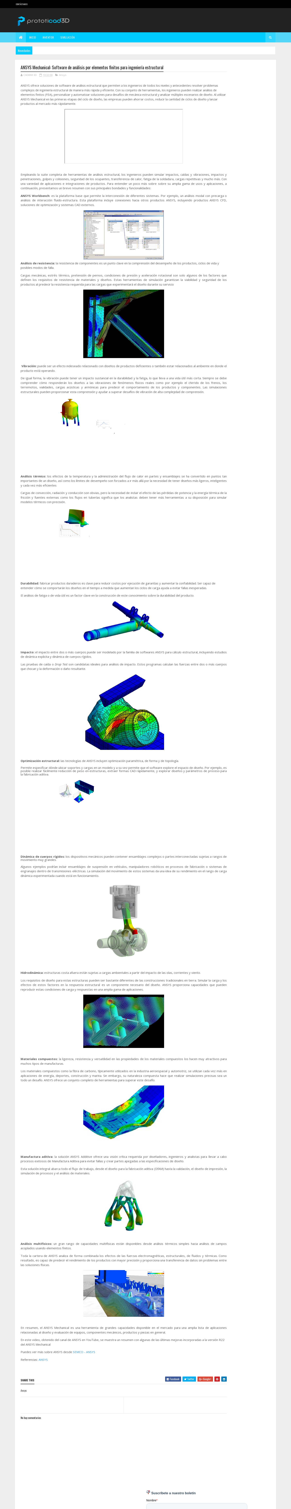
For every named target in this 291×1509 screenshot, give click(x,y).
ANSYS (43, 1373)
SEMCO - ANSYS (84, 1366)
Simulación (67, 37)
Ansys (62, 75)
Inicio (32, 37)
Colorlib (36, 1503)
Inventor (48, 37)
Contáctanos (21, 4)
